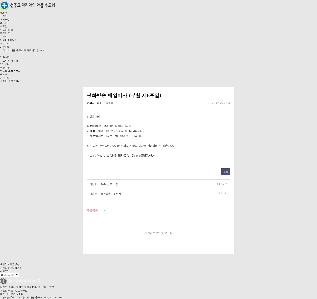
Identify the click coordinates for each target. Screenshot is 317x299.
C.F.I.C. (4, 22)
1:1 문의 (4, 64)
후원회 (3, 36)
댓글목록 (92, 210)
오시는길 (5, 19)
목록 (225, 172)
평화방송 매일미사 (111, 193)
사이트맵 (5, 271)
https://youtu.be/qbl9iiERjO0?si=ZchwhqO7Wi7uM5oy (121, 155)
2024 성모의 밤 (109, 184)
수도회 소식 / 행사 (10, 60)
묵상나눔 (5, 67)
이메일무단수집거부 (11, 267)
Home (3, 12)
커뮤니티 (5, 43)
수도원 (3, 26)
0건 (99, 103)
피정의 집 (5, 33)
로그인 (3, 16)
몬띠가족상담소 (8, 40)
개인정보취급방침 (9, 264)
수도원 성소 (6, 29)
